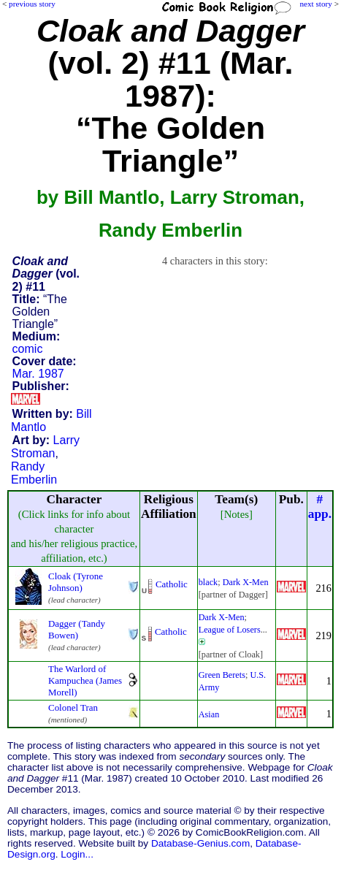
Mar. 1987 (38, 373)
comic (27, 349)
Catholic (172, 584)
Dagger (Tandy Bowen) (76, 629)
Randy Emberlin (34, 473)
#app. (320, 506)
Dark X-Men (246, 582)
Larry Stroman (45, 446)
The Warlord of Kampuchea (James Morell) (85, 680)
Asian (209, 714)
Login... (77, 854)
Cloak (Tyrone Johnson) (75, 582)
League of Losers (230, 630)
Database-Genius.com (200, 843)
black (208, 582)
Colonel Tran (73, 707)
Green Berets (222, 675)
